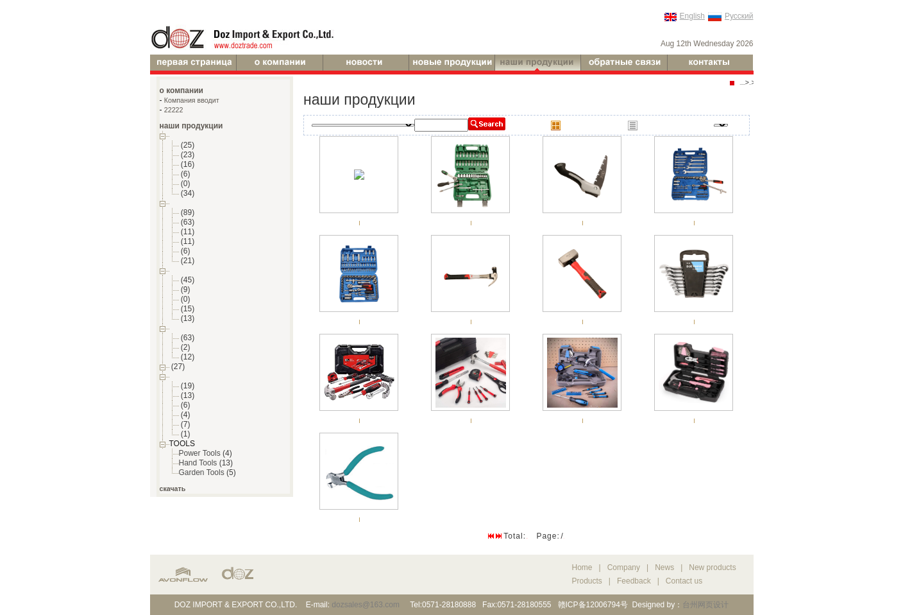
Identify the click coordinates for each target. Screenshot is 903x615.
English (692, 16)
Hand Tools (198, 462)
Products (587, 580)
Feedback (634, 580)
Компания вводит (191, 100)
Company (625, 567)
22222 (173, 110)
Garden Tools (201, 472)
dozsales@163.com (366, 604)
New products (712, 567)
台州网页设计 (705, 604)
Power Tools (200, 453)
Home (582, 567)
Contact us (684, 580)
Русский (739, 16)
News (664, 567)
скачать (173, 488)
